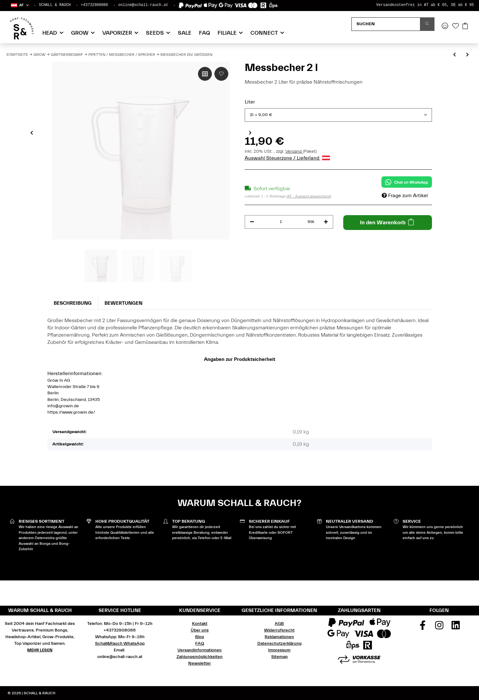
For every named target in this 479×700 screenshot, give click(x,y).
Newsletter (199, 663)
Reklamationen (279, 636)
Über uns (200, 630)
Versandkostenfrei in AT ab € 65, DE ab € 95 (425, 5)
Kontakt (199, 623)
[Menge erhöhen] (326, 221)
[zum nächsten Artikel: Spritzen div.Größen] (467, 55)
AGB (279, 623)
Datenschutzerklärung (279, 643)
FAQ (204, 33)
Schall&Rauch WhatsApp (120, 643)
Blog (199, 636)
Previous (32, 133)
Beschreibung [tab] (73, 303)
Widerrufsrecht (279, 630)
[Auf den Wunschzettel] (221, 74)
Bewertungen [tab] (123, 303)
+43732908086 (94, 5)
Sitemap (279, 656)
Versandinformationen (199, 650)
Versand (294, 151)
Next (250, 133)
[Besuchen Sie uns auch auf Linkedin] (456, 627)
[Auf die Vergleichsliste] (205, 74)
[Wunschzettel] (455, 26)
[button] (19, 5)
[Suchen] (385, 24)
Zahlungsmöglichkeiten (200, 656)
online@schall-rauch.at (143, 5)
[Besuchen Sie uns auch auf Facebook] (422, 627)
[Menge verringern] (252, 221)
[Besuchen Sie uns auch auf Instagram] (439, 627)
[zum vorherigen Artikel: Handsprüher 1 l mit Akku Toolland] (454, 55)
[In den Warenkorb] (387, 222)
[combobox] (338, 115)
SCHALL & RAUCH (55, 5)
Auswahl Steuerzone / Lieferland (287, 158)
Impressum (279, 650)
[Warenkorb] (465, 26)
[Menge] (281, 221)
